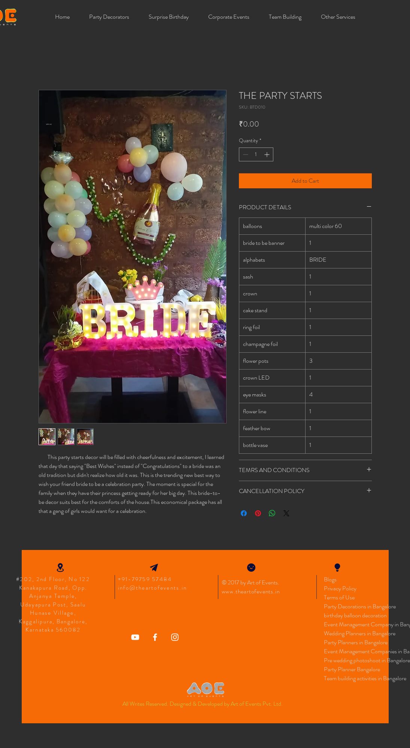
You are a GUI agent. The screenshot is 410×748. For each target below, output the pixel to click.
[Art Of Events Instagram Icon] (175, 637)
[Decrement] (244, 154)
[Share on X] (286, 513)
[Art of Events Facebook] (155, 637)
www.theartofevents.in (251, 591)
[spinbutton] (256, 154)
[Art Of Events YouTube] (135, 637)
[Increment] (267, 154)
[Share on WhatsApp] (272, 513)
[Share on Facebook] (243, 513)
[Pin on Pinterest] (257, 513)
